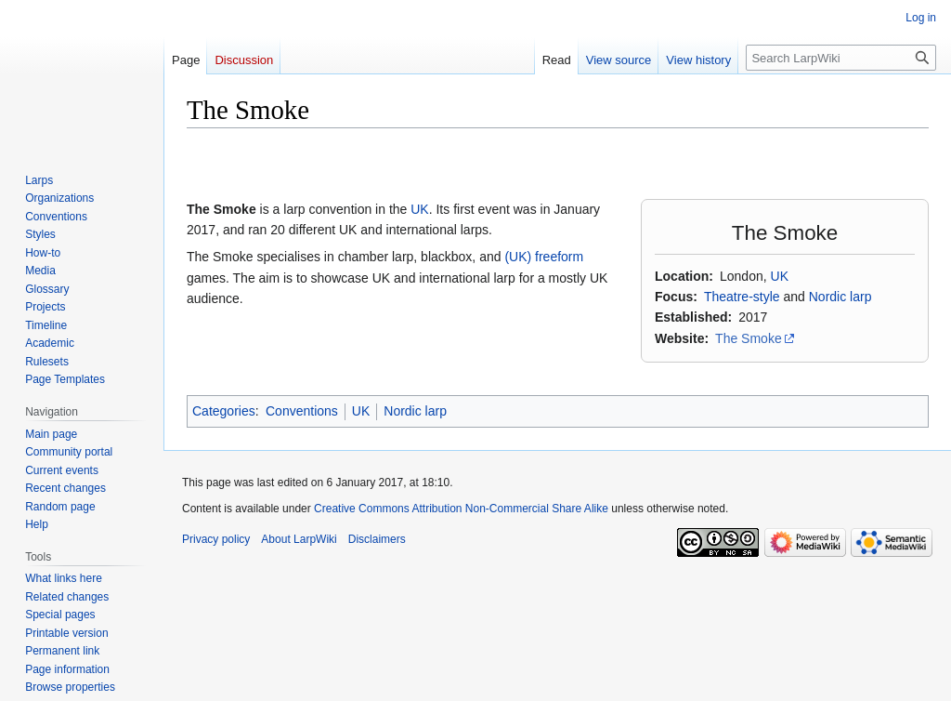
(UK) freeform (543, 256)
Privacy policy (216, 539)
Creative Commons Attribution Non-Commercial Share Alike (461, 508)
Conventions (302, 410)
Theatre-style (742, 296)
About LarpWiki (298, 539)
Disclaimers (377, 539)
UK (779, 276)
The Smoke (748, 338)
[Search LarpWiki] (841, 58)
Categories (223, 410)
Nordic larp (840, 296)
